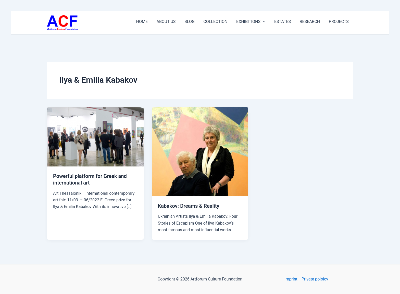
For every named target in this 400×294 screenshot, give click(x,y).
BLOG (213, 20)
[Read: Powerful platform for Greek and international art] (95, 136)
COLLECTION (234, 20)
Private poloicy (315, 279)
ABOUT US (193, 20)
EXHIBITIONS (265, 20)
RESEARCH (316, 20)
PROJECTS (341, 20)
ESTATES (293, 20)
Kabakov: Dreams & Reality (188, 206)
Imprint (290, 279)
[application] (277, 20)
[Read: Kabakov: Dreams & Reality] (200, 151)
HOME (173, 20)
